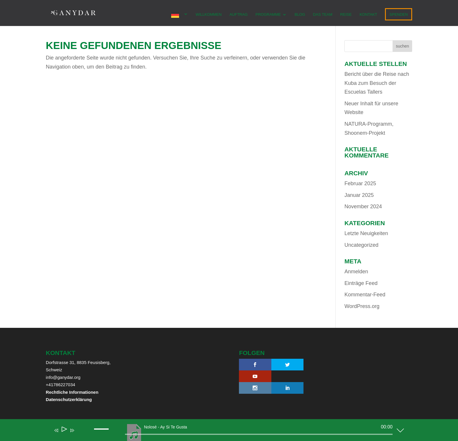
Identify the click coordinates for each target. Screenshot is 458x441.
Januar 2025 (359, 195)
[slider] (259, 434)
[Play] (63, 430)
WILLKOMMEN (209, 15)
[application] (225, 431)
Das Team (322, 15)
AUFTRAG (239, 15)
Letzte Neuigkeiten (366, 233)
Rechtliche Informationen (72, 392)
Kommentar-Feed (364, 295)
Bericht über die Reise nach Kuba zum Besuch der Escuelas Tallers (376, 83)
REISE (346, 15)
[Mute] (81, 434)
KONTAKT (368, 15)
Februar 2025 (360, 183)
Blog (299, 15)
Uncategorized (361, 245)
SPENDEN (398, 15)
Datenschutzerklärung (69, 399)
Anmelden (356, 271)
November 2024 (363, 206)
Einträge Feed (360, 283)
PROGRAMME (268, 15)
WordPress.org (361, 306)
